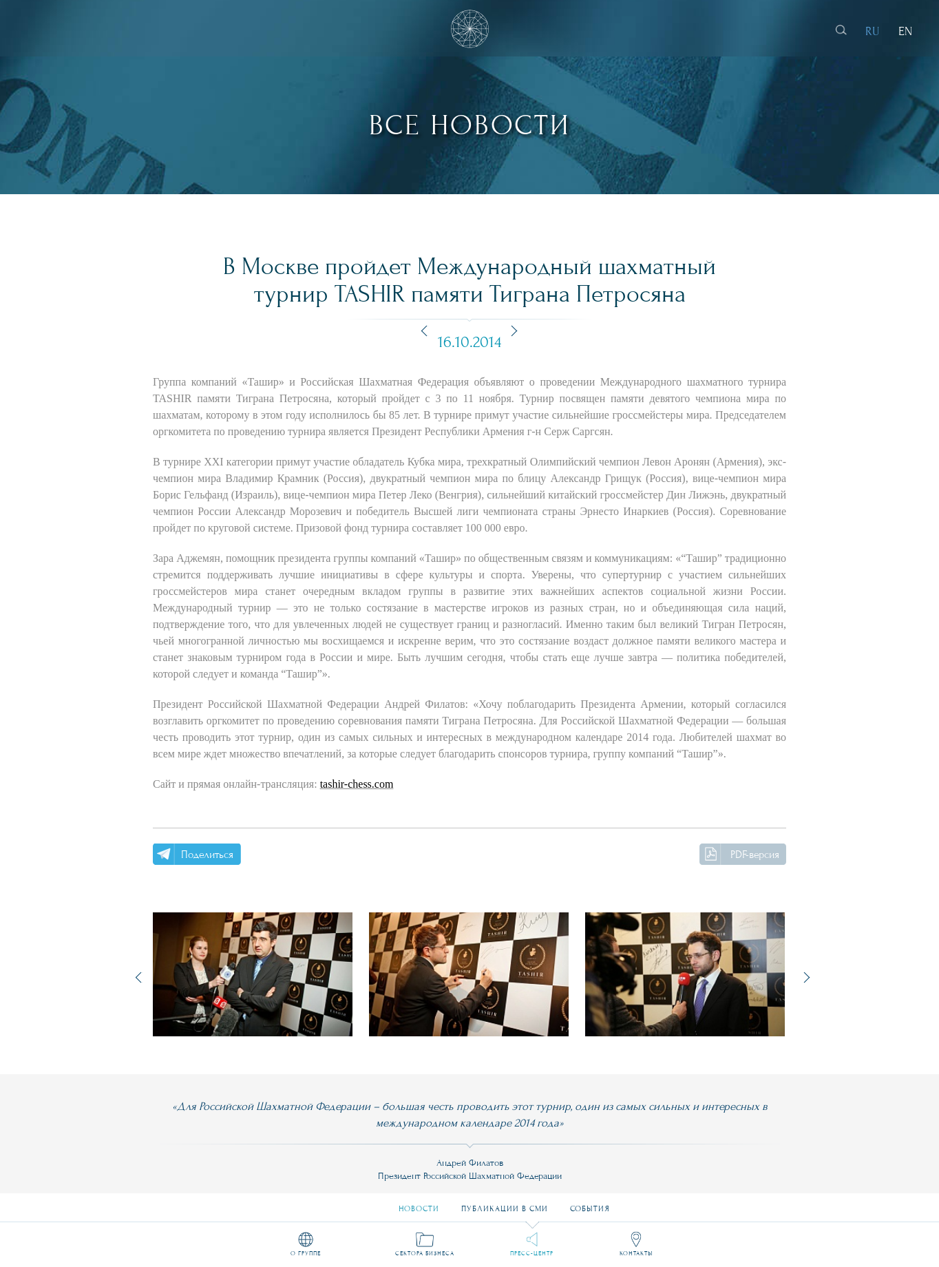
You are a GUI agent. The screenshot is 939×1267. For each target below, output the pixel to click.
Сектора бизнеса (424, 1253)
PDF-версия (754, 854)
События (590, 1203)
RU (872, 31)
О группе (306, 1253)
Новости (419, 1203)
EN (905, 31)
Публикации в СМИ (504, 1203)
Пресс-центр (531, 1253)
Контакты (636, 1253)
